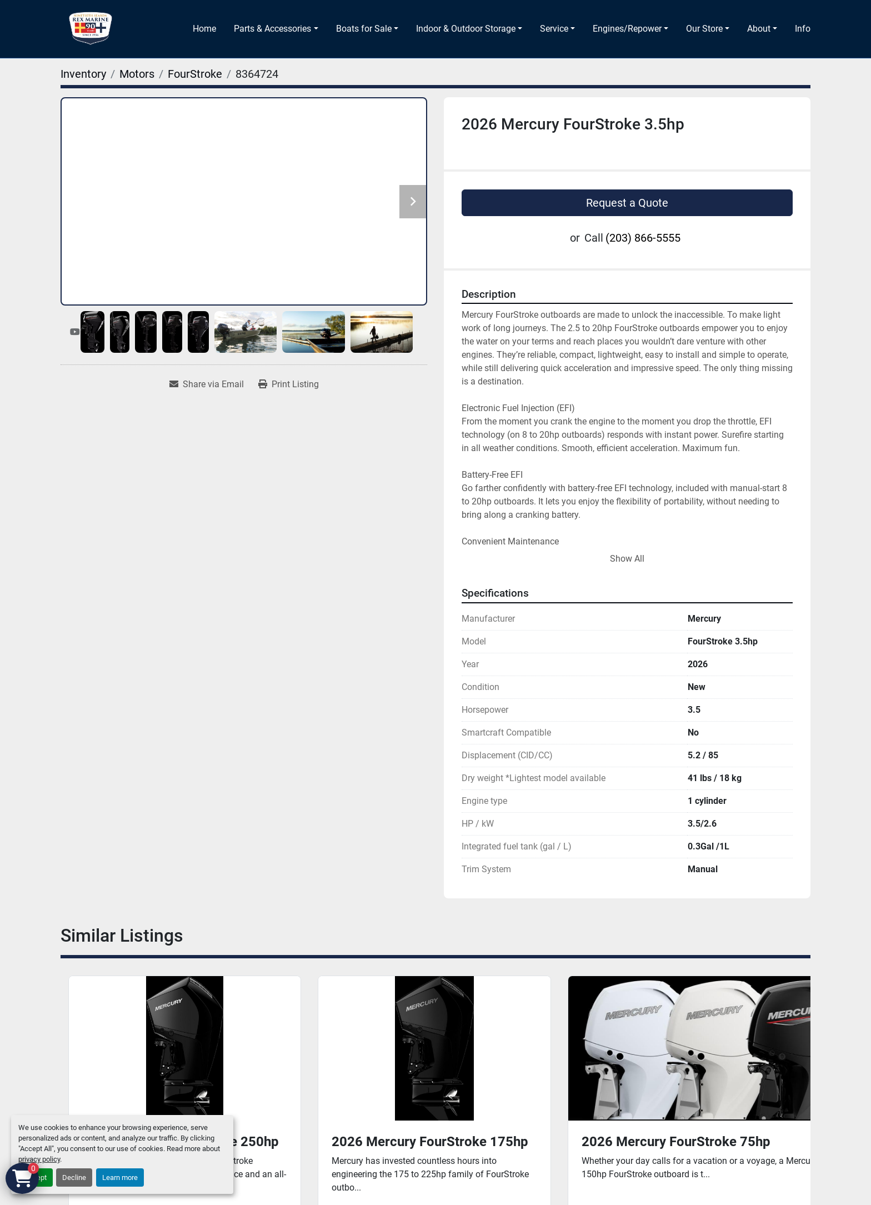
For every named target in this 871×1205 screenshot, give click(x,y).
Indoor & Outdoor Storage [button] (465, 28)
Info (802, 28)
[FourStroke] (195, 74)
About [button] (758, 28)
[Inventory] (83, 74)
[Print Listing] (288, 384)
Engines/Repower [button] (627, 28)
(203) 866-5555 (642, 237)
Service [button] (554, 28)
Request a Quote (627, 202)
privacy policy (39, 1159)
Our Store (704, 28)
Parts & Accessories (272, 28)
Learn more (120, 1177)
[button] (276, 29)
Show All (627, 558)
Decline (74, 1177)
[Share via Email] (206, 384)
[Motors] (136, 74)
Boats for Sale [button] (364, 28)
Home (204, 28)
